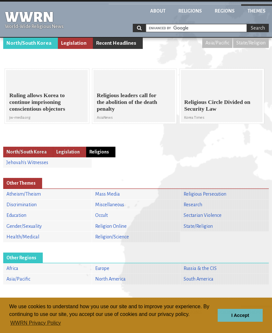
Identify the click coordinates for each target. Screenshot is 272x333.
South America (198, 279)
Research (193, 204)
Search (258, 28)
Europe (102, 268)
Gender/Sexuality (24, 226)
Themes (257, 11)
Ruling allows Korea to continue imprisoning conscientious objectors (37, 102)
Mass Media (107, 194)
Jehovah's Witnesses (27, 162)
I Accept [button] (240, 315)
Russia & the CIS (200, 268)
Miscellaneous (109, 204)
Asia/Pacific (217, 42)
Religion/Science (112, 236)
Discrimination (21, 204)
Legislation (73, 43)
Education (16, 215)
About (158, 11)
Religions (190, 11)
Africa (12, 268)
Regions (225, 11)
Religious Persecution (205, 194)
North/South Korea (28, 43)
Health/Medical (22, 236)
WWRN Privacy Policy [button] (35, 323)
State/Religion (251, 42)
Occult (101, 215)
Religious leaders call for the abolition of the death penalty (127, 102)
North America (110, 279)
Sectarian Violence (203, 215)
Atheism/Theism (23, 194)
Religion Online (111, 226)
